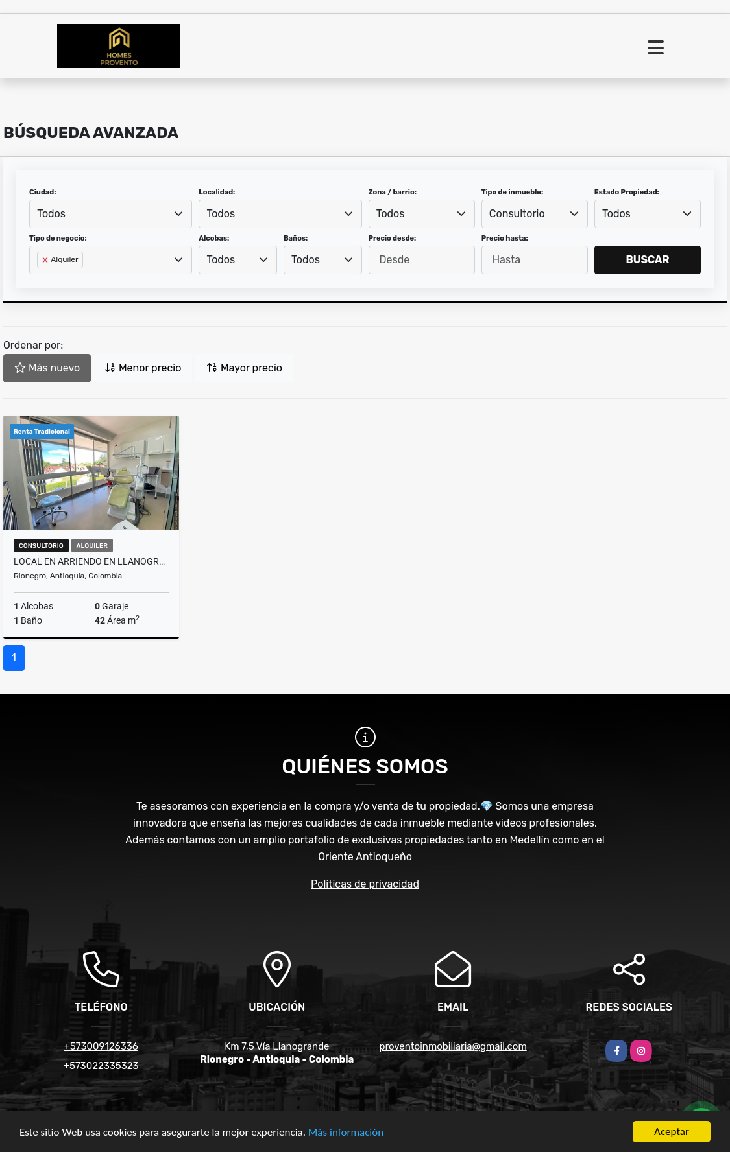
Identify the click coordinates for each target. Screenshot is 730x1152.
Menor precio (142, 368)
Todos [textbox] (51, 213)
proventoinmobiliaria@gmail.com (452, 1046)
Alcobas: (214, 238)
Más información (345, 1133)
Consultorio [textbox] (517, 213)
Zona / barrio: (393, 192)
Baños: (296, 238)
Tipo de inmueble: (512, 192)
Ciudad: (42, 192)
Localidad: (217, 192)
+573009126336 (101, 1046)
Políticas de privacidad (365, 884)
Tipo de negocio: (58, 238)
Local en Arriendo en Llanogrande (91, 561)
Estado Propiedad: (626, 192)
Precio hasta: (504, 238)
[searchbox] (41, 280)
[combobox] (110, 214)
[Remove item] (46, 259)
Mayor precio (244, 368)
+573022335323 (101, 1066)
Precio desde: (393, 238)
